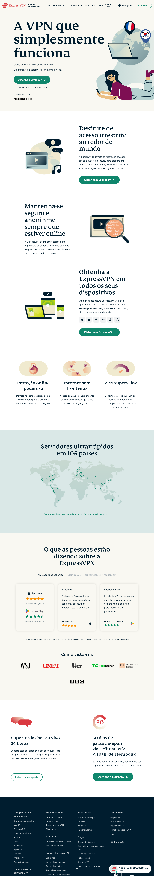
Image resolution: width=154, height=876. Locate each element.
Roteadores (19, 846)
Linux (16, 842)
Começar (143, 5)
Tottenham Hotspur (86, 818)
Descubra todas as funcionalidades (54, 819)
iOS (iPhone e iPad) (22, 833)
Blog (101, 5)
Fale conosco (84, 858)
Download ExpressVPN (24, 821)
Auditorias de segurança (57, 870)
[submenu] (49, 5)
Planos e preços (53, 829)
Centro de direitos (54, 866)
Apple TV (18, 850)
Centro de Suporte (86, 842)
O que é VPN (116, 818)
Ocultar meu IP (117, 826)
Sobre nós (50, 858)
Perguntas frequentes (87, 854)
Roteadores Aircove (54, 846)
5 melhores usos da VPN (121, 830)
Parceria (81, 822)
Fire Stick (18, 854)
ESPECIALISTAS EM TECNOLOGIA (100, 575)
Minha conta (108, 5)
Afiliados (82, 826)
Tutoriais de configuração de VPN (91, 848)
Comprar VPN (84, 862)
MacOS (17, 825)
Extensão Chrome (21, 862)
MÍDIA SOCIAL (74, 575)
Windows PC (19, 829)
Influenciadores (85, 830)
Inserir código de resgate (89, 866)
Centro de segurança (55, 862)
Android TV (19, 858)
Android (17, 838)
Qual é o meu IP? (117, 822)
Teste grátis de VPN (55, 825)
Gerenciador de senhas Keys (58, 842)
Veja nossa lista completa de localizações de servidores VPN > (77, 514)
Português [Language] (127, 5)
